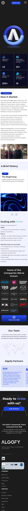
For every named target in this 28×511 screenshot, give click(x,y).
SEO (2, 504)
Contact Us (4, 480)
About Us (4, 474)
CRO (2, 507)
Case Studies (5, 477)
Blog (2, 483)
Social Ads (4, 501)
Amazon (3, 492)
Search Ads (4, 498)
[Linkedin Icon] (3, 459)
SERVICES (4, 489)
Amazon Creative (6, 495)
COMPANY (4, 471)
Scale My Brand (14, 409)
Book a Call (16, 3)
